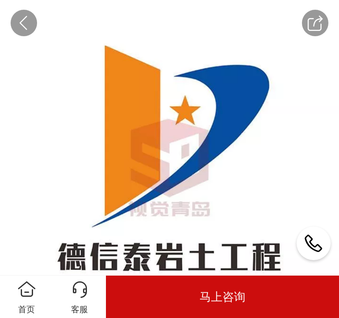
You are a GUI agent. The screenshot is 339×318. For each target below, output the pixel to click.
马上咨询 (222, 296)
